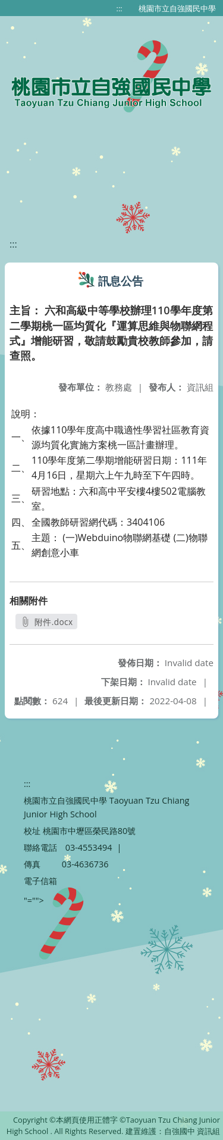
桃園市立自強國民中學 (177, 8)
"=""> (34, 900)
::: (120, 8)
